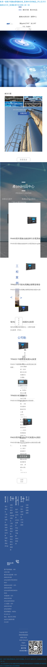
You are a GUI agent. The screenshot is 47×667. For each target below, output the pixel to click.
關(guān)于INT (24, 23)
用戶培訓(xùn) (16, 512)
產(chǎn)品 (33, 10)
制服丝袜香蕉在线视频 (18, 663)
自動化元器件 (11, 507)
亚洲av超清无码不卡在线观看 (31, 663)
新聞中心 (34, 16)
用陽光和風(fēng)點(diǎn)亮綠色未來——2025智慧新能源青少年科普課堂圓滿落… (23, 430)
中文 (24, 26)
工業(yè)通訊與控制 (11, 529)
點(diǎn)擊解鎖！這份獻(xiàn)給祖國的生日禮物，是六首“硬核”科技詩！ (23, 374)
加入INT (33, 23)
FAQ (16, 528)
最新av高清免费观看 (14, 666)
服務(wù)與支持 (24, 16)
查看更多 (23, 160)
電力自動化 (6, 509)
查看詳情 (23, 113)
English (28, 26)
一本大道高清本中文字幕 (6, 663)
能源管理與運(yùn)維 (6, 530)
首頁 (20, 10)
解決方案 (26, 10)
